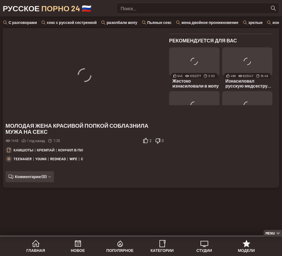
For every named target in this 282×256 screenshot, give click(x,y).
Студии (204, 250)
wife (73, 159)
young (41, 159)
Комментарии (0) (31, 176)
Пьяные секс (159, 22)
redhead (58, 159)
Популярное (120, 250)
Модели (246, 250)
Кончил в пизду (74, 150)
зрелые (255, 22)
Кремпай (46, 150)
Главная (35, 250)
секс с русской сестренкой (72, 22)
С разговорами (23, 22)
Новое (78, 250)
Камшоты (23, 150)
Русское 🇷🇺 (47, 8)
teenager (22, 159)
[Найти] (273, 8)
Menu (270, 233)
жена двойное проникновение (209, 22)
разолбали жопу (122, 22)
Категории (162, 250)
